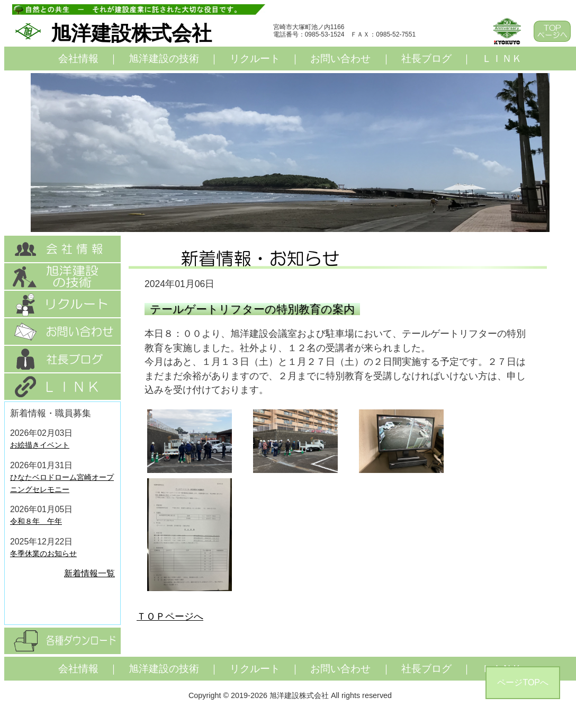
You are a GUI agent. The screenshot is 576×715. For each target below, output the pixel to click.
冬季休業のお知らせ (43, 553)
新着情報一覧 (89, 573)
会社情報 (78, 58)
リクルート (255, 58)
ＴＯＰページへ (170, 616)
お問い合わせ (340, 58)
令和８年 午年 (36, 521)
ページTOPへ (522, 682)
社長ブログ (426, 58)
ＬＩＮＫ (502, 58)
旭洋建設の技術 (164, 58)
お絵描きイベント (39, 445)
